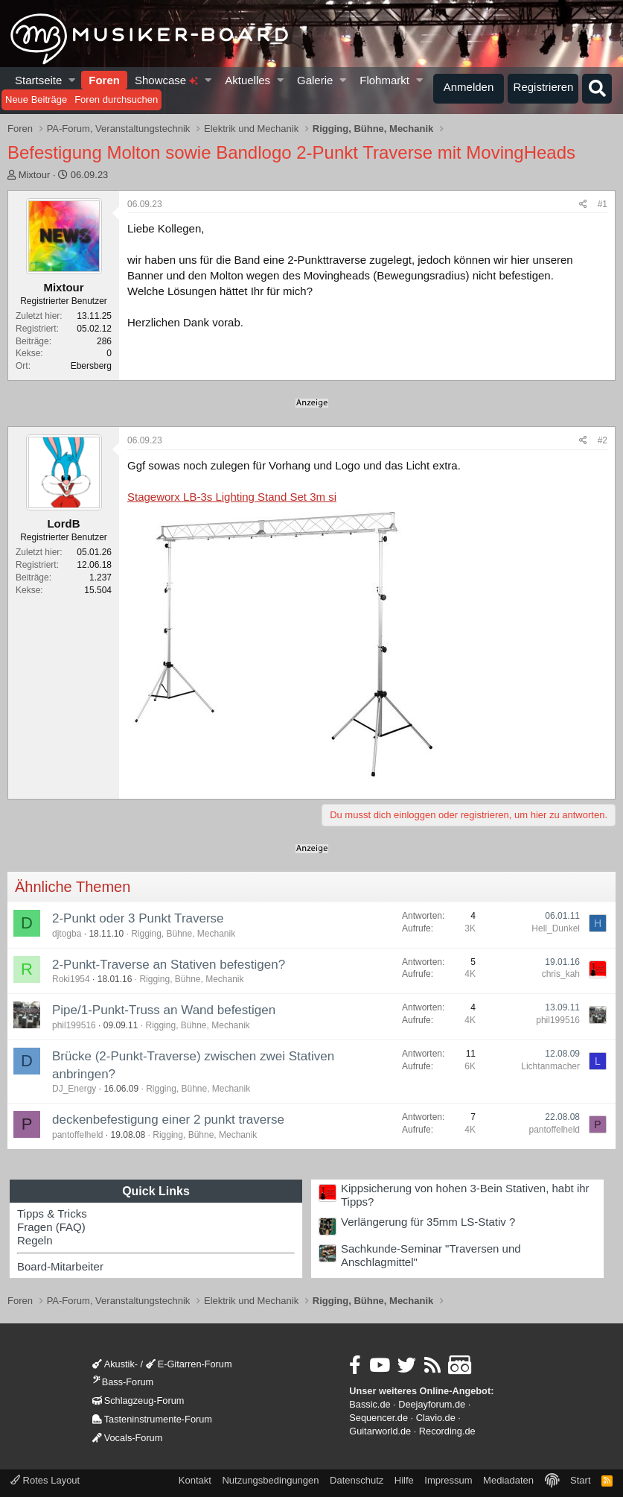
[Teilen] (583, 204)
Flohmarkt (384, 80)
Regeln (35, 1240)
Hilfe (404, 1480)
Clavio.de (436, 1417)
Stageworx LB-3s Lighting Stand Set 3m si (231, 496)
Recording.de (447, 1431)
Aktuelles (247, 80)
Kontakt (195, 1480)
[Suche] (597, 89)
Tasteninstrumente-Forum (152, 1419)
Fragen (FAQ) (51, 1227)
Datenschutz (356, 1480)
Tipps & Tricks (52, 1213)
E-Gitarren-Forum (189, 1364)
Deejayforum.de (431, 1404)
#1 (602, 204)
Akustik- (115, 1364)
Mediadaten (508, 1480)
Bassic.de (369, 1404)
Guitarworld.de (380, 1431)
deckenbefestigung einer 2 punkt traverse (168, 1120)
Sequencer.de (378, 1417)
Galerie (315, 80)
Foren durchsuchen (116, 99)
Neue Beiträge (36, 99)
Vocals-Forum (127, 1437)
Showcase (166, 80)
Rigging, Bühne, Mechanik (183, 933)
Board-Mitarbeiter (60, 1266)
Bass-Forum (122, 1381)
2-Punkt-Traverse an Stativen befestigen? (168, 965)
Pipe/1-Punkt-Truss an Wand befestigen (163, 1010)
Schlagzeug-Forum (138, 1400)
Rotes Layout (45, 1480)
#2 (602, 440)
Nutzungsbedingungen (270, 1480)
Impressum (448, 1480)
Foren (104, 80)
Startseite (38, 80)
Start (580, 1480)
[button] (72, 80)
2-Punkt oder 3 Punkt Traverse (138, 918)
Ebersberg (91, 366)
